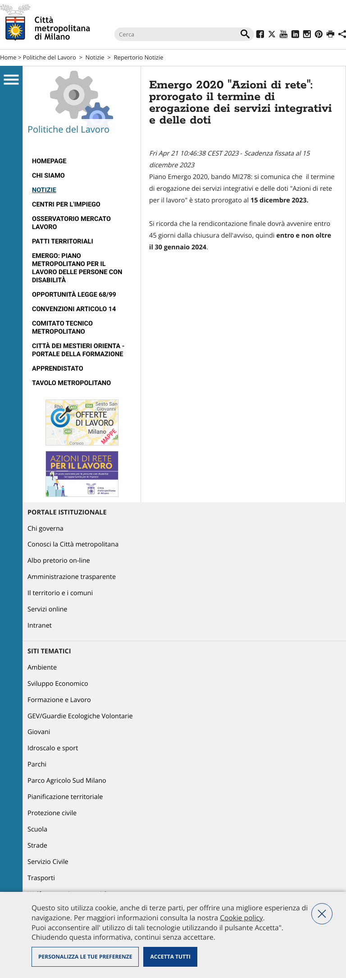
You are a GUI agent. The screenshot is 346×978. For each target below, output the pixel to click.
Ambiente (42, 667)
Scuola (37, 829)
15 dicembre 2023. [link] (279, 200)
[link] (279, 200)
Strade (37, 845)
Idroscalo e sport (52, 748)
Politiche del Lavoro (49, 57)
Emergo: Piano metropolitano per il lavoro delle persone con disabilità (77, 268)
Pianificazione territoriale (65, 797)
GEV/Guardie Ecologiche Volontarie (80, 716)
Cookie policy (241, 918)
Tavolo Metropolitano (71, 383)
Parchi (36, 764)
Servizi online (47, 609)
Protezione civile (52, 813)
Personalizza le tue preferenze (85, 956)
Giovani (38, 732)
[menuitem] (82, 161)
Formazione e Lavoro (59, 700)
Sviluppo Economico (57, 684)
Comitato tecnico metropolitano (62, 327)
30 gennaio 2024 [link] (180, 247)
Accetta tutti (170, 956)
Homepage (49, 161)
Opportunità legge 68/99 (74, 294)
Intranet (39, 625)
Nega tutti (321, 913)
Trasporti (41, 878)
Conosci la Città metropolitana (72, 544)
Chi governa (45, 528)
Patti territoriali (62, 241)
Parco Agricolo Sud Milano (66, 780)
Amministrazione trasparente (71, 577)
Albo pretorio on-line (58, 560)
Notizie (95, 57)
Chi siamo (48, 175)
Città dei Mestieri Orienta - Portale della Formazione (78, 350)
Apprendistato (57, 368)
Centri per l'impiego (66, 204)
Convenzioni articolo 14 (74, 309)
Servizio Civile (47, 862)
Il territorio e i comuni (60, 593)
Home (8, 57)
